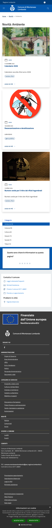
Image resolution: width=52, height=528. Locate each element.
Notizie (6, 420)
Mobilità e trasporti (10, 396)
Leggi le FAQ (8, 481)
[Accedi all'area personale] (44, 2)
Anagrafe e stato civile (11, 384)
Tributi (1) (8, 244)
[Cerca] (48, 8)
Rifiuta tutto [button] (33, 520)
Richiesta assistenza (10, 484)
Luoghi (6, 435)
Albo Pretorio (8, 497)
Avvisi (8, 60)
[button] (26, 525)
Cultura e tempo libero (11, 387)
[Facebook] (4, 347)
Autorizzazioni (9, 411)
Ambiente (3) (9, 224)
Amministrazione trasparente (13, 494)
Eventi (6, 438)
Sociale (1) (8, 240)
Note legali (7, 503)
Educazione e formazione (12, 402)
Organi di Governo (10, 356)
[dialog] (26, 516)
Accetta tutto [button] (18, 520)
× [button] (50, 507)
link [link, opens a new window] (44, 516)
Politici (6, 368)
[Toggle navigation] (4, 8)
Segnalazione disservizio (12, 478)
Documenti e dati (9, 374)
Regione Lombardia (9, 2)
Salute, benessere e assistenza (14, 408)
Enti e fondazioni (9, 365)
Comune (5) (8, 228)
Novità (11, 16)
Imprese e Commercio (11, 390)
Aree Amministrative (11, 359)
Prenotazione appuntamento (13, 475)
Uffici (6, 362)
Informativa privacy (10, 500)
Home (4, 16)
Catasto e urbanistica (11, 393)
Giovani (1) (8, 236)
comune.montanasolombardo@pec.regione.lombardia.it (22, 464)
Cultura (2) (8, 232)
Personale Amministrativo (12, 371)
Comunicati (8, 423)
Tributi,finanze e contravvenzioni (15, 405)
